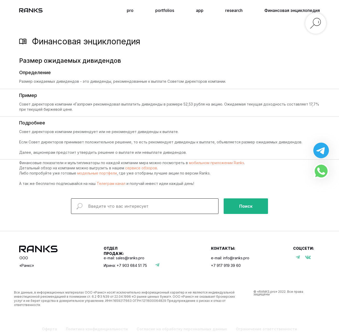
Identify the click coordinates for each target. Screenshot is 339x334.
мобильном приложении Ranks (216, 163)
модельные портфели (97, 173)
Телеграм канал (111, 183)
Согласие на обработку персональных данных (182, 329)
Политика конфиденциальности (97, 329)
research (234, 10)
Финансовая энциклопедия (292, 10)
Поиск (245, 206)
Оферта (49, 329)
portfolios (164, 10)
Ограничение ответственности (266, 329)
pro (130, 10)
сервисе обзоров (141, 168)
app (199, 10)
